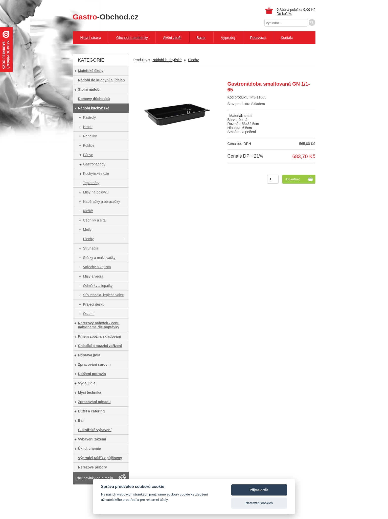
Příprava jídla (89, 355)
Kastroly (89, 117)
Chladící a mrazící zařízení (100, 346)
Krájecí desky (93, 304)
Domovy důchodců (94, 99)
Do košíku (284, 14)
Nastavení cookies (259, 503)
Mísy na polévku (96, 192)
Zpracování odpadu (94, 402)
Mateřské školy (90, 71)
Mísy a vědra (93, 276)
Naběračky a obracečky (101, 202)
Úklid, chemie (89, 449)
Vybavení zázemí (92, 439)
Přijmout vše (259, 490)
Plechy (88, 239)
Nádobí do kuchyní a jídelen (101, 80)
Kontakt (287, 38)
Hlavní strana (90, 38)
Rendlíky (90, 136)
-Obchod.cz (106, 16)
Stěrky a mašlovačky (99, 258)
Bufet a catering (91, 411)
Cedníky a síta (94, 220)
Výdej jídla (87, 383)
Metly (87, 230)
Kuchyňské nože (96, 173)
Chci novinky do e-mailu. (95, 478)
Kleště (88, 211)
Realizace (258, 38)
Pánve (88, 155)
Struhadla (90, 248)
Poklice (89, 145)
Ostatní (89, 314)
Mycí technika (89, 392)
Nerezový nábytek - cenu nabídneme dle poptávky (99, 325)
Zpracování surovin (94, 364)
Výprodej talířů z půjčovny (100, 458)
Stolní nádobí (89, 89)
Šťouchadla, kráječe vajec (103, 295)
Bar (81, 420)
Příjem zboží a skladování (99, 336)
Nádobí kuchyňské (93, 108)
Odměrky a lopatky (98, 286)
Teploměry (91, 183)
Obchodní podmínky (132, 38)
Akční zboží (172, 38)
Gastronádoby (94, 164)
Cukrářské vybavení (94, 430)
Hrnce (88, 127)
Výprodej (228, 38)
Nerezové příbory (92, 467)
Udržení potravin (92, 374)
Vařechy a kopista (97, 267)
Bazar (201, 38)
